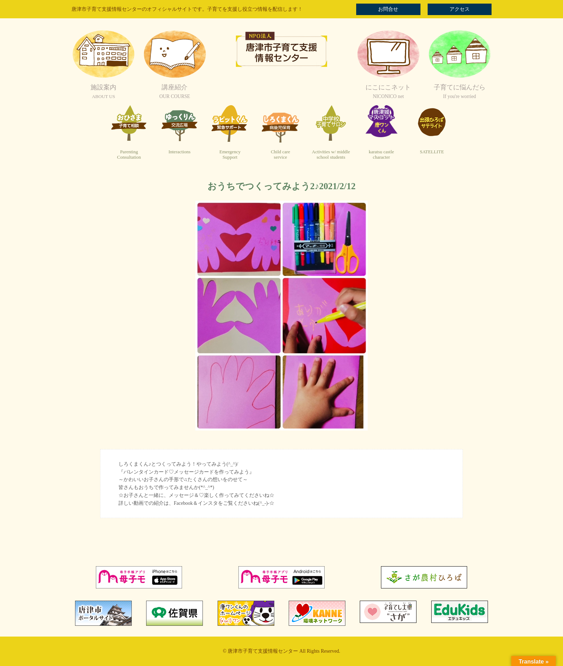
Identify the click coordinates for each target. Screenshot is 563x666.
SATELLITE (432, 151)
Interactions (179, 151)
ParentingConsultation (129, 154)
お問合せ (388, 9)
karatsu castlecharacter (381, 154)
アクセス (460, 9)
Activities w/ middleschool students (331, 154)
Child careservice (280, 154)
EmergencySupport (230, 154)
